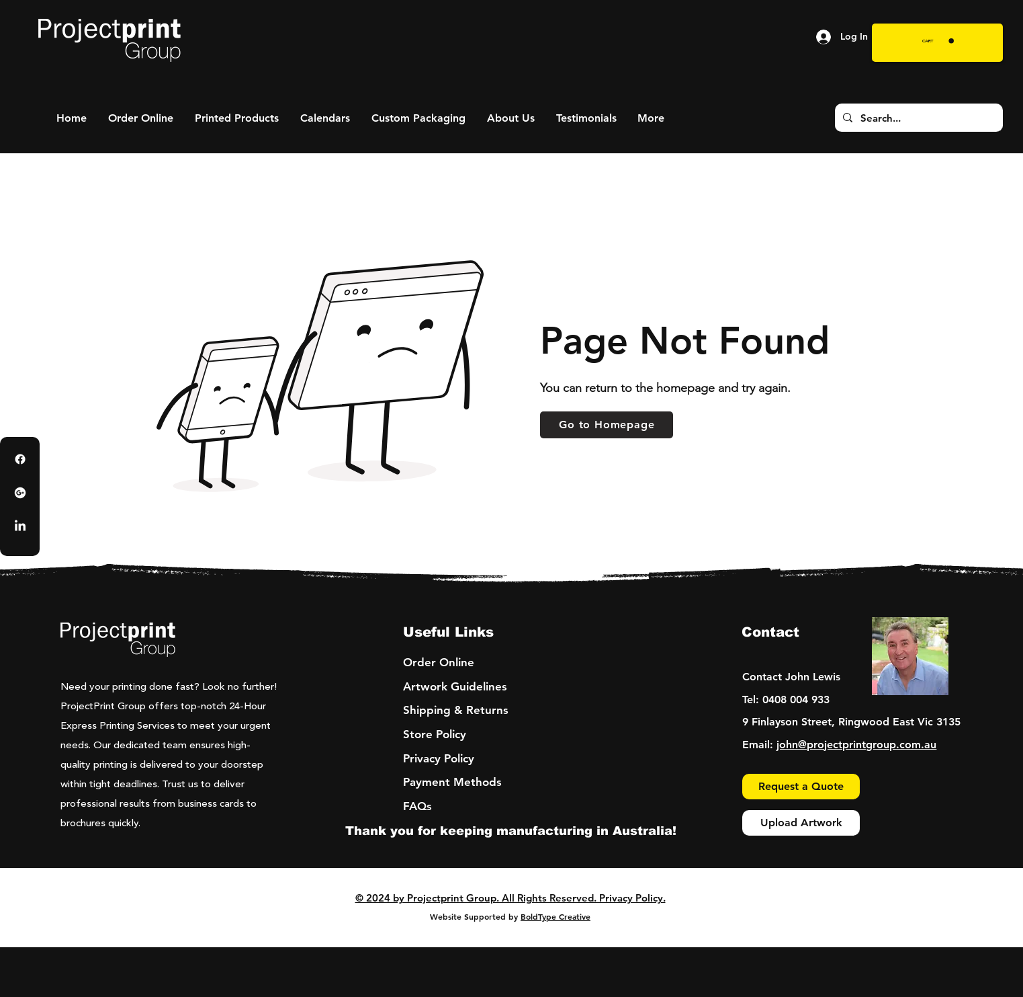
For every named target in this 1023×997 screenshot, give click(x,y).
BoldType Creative (555, 916)
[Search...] (917, 118)
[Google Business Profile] (20, 493)
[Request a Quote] (801, 786)
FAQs (417, 806)
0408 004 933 (796, 699)
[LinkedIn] (20, 526)
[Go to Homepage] (606, 424)
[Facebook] (20, 459)
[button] (938, 41)
